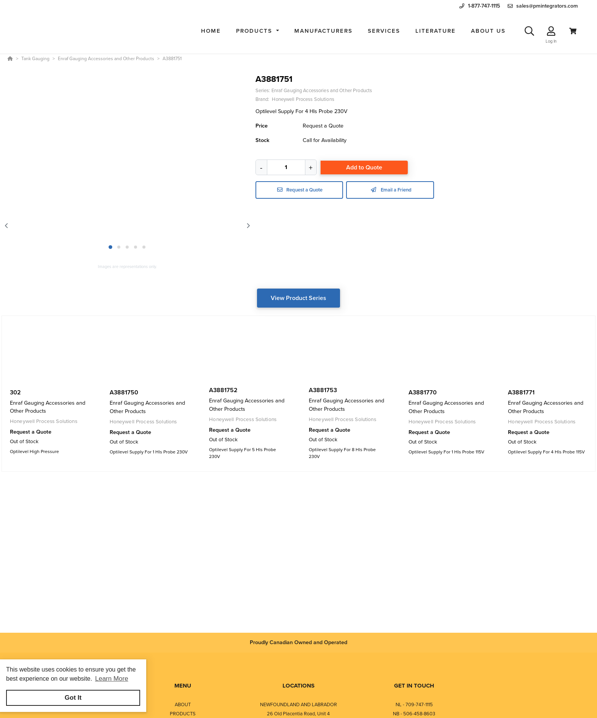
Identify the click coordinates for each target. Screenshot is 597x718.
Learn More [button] (111, 678)
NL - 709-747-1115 (414, 704)
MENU (182, 685)
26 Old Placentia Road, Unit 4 (298, 713)
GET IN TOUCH (414, 685)
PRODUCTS (183, 713)
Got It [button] (73, 697)
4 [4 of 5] (135, 247)
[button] (257, 31)
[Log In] (551, 31)
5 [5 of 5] (143, 247)
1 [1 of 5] (110, 247)
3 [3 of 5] (127, 247)
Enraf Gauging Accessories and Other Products (321, 90)
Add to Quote (364, 167)
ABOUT (183, 704)
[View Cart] (572, 31)
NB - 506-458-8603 (414, 713)
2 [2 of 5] (118, 247)
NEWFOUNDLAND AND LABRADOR (298, 704)
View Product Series (298, 298)
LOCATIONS (298, 685)
